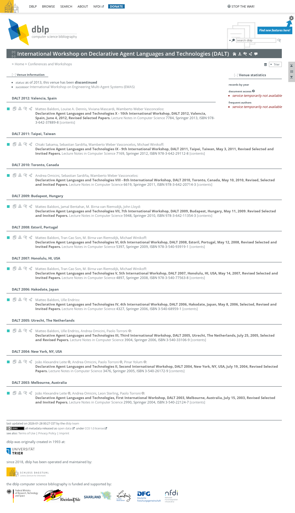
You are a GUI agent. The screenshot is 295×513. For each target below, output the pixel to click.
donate (116, 6)
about (83, 6)
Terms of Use (26, 433)
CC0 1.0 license (94, 428)
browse (48, 6)
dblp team (72, 423)
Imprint (64, 433)
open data (64, 428)
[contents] (67, 122)
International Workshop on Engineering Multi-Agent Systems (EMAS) (82, 86)
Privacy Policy (47, 433)
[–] (236, 75)
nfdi (97, 6)
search (66, 6)
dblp (33, 6)
